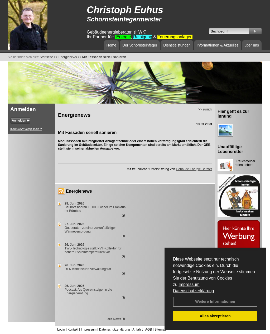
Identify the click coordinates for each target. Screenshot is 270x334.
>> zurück (205, 109)
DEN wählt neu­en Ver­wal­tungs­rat (88, 269)
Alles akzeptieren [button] (215, 316)
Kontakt (73, 329)
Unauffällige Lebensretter (230, 149)
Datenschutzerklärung (193, 291)
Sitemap (160, 329)
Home (111, 45)
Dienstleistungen (177, 45)
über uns (252, 45)
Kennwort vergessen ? (26, 129)
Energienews (79, 191)
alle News (115, 319)
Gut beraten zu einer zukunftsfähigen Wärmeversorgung (91, 229)
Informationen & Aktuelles (218, 45)
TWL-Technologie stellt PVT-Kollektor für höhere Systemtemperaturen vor (93, 250)
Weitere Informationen (215, 301)
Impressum (189, 284)
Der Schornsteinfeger (139, 45)
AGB (148, 329)
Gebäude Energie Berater (194, 169)
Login (61, 329)
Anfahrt (137, 329)
